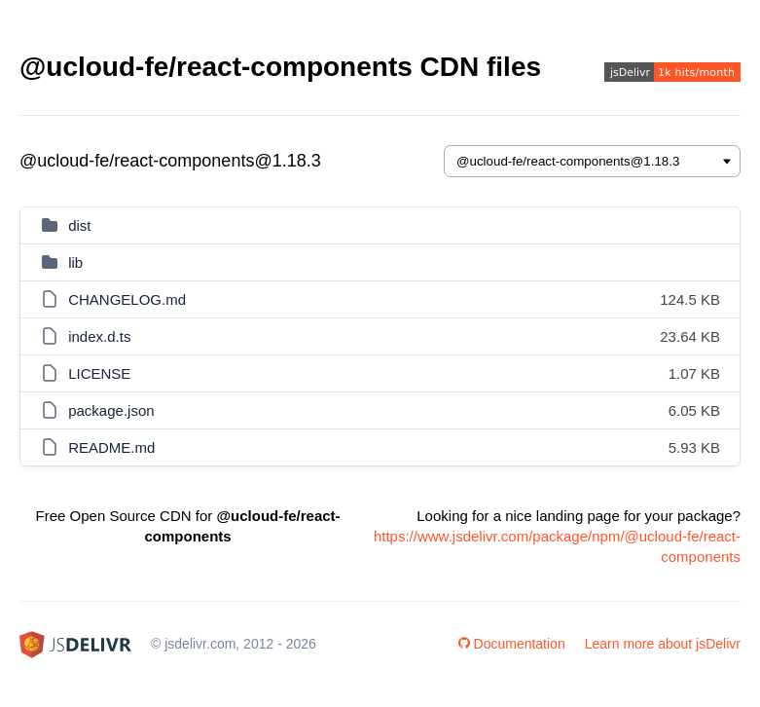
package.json (111, 410)
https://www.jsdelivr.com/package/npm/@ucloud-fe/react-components (557, 546)
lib (75, 262)
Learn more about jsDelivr (663, 643)
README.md (111, 447)
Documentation (511, 643)
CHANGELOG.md (127, 299)
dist (79, 225)
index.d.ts (99, 336)
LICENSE (99, 373)
